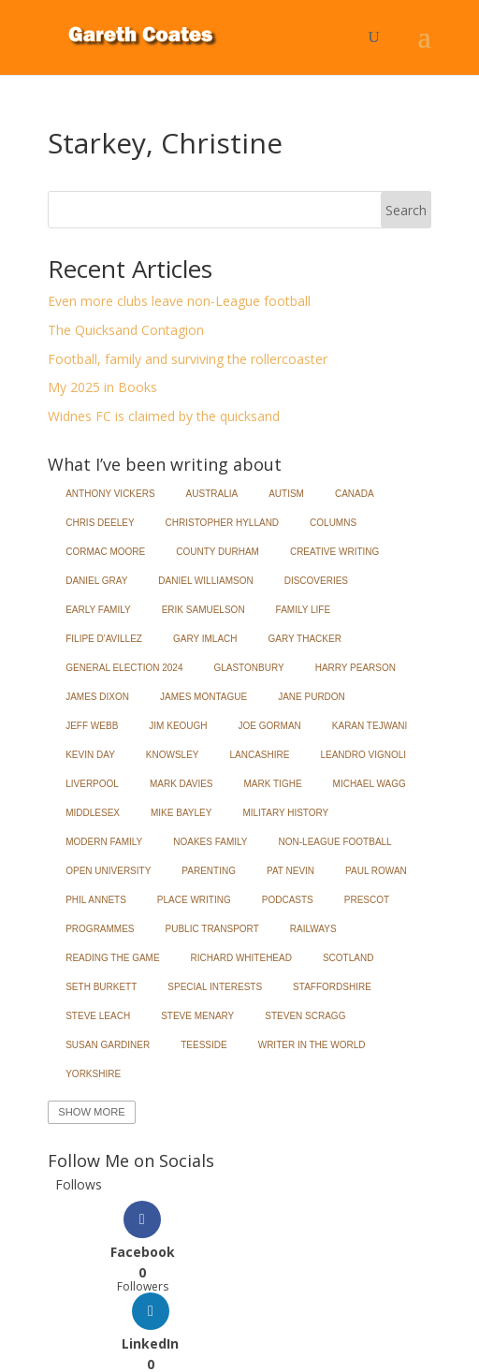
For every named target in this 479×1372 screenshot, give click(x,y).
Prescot (366, 900)
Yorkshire (93, 1074)
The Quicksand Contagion (126, 330)
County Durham (217, 552)
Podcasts (287, 900)
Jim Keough (178, 726)
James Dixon (97, 697)
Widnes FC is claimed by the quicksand (164, 416)
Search (406, 210)
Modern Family (103, 842)
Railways (313, 929)
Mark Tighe (273, 784)
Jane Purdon (311, 697)
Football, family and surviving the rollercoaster (187, 359)
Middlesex (92, 813)
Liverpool (92, 784)
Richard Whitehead (241, 958)
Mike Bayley (181, 813)
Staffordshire (332, 987)
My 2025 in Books (102, 387)
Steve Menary (197, 1016)
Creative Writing (334, 552)
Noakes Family (210, 842)
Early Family (97, 610)
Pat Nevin (290, 871)
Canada (354, 494)
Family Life (303, 610)
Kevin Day (90, 755)
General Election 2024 (123, 668)
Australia (212, 494)
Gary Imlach (205, 639)
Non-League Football (335, 842)
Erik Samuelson (203, 610)
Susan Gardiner (107, 1045)
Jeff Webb (91, 726)
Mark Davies (181, 784)
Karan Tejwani (370, 726)
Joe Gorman (270, 726)
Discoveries (316, 581)
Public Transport (212, 929)
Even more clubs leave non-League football (179, 301)
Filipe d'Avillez (103, 639)
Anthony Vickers (109, 494)
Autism (286, 494)
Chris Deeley (99, 523)
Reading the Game (112, 958)
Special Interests (214, 987)
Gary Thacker (305, 639)
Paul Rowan (376, 871)
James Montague (203, 697)
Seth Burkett (101, 987)
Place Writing (194, 900)
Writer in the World (312, 1045)
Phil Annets (95, 900)
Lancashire (260, 755)
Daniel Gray (96, 581)
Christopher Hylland (223, 523)
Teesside (203, 1045)
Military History (285, 813)
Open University (108, 871)
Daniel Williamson (205, 581)
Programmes (99, 929)
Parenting (208, 871)
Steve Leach (97, 1016)
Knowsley (172, 755)
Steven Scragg (305, 1016)
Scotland (348, 958)
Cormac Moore (105, 552)
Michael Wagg (369, 784)
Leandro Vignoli (363, 755)
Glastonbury (248, 668)
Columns (333, 523)
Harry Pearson (355, 668)
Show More (91, 1111)
